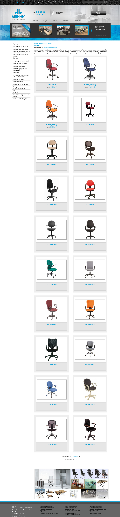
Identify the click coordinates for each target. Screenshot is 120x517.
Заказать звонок (59, 12)
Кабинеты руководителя (21, 46)
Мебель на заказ (19, 79)
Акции (45, 21)
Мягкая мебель (18, 81)
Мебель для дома (19, 66)
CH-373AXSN (52, 285)
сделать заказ (99, 12)
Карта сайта (17, 2)
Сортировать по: (38, 47)
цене (50, 47)
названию (46, 47)
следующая (75, 456)
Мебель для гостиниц (20, 63)
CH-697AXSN (52, 445)
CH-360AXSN (90, 245)
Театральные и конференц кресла (19, 87)
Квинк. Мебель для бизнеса (18, 14)
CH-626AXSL (90, 365)
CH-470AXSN (90, 285)
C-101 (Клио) (51, 85)
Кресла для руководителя (22, 51)
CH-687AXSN (90, 405)
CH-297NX (90, 165)
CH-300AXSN (52, 205)
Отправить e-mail (23, 2)
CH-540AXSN (90, 325)
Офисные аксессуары (21, 98)
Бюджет (50, 43)
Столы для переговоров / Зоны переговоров (22, 76)
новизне (54, 47)
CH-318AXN (90, 205)
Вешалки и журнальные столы (21, 95)
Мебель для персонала (21, 49)
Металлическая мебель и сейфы (22, 91)
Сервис (55, 21)
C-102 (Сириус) (90, 85)
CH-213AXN (51, 165)
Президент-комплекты (21, 44)
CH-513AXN (51, 325)
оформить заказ (101, 36)
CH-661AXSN (52, 405)
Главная (12, 2)
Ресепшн (16, 72)
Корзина (101, 27)
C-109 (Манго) (51, 125)
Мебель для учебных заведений (20, 69)
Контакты (78, 21)
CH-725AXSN (90, 445)
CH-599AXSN (52, 365)
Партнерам (66, 21)
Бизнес (15, 56)
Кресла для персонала (40, 43)
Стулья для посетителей (21, 61)
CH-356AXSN (52, 245)
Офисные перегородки (21, 84)
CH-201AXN (90, 125)
